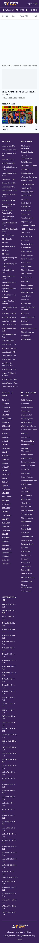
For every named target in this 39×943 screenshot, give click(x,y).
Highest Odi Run (8, 341)
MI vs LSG (5, 512)
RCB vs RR (5, 556)
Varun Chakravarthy (29, 481)
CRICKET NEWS (32, 10)
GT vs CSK (5, 404)
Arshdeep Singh (27, 218)
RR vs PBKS (6, 545)
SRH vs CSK (6, 430)
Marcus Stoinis (27, 540)
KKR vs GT (5, 463)
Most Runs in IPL (8, 146)
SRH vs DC (6, 459)
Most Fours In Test (9, 325)
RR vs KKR (5, 500)
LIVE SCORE (6, 10)
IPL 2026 (5, 16)
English (29, 4)
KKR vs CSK (6, 407)
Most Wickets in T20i (10, 387)
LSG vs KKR (6, 489)
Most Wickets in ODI (9, 379)
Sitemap (19, 939)
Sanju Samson (26, 274)
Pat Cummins (26, 521)
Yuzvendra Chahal (28, 225)
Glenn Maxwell (27, 536)
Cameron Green (27, 244)
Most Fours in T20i (9, 369)
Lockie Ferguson (27, 285)
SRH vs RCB (6, 564)
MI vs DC (5, 445)
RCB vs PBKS (6, 549)
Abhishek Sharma (28, 229)
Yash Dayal (25, 300)
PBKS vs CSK (6, 418)
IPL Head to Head (8, 246)
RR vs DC (5, 452)
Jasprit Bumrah (27, 255)
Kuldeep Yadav (27, 454)
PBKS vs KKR (6, 497)
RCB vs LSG (6, 523)
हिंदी (36, 4)
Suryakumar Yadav (28, 462)
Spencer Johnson (27, 184)
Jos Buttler (25, 559)
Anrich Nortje (26, 188)
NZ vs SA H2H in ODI (10, 877)
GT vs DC (5, 433)
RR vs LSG (5, 519)
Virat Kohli (25, 404)
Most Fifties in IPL (8, 159)
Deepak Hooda (27, 152)
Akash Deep (25, 503)
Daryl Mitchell (26, 251)
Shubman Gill (26, 415)
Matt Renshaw (26, 581)
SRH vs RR (5, 560)
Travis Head (25, 525)
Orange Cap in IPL (9, 183)
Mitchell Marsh (27, 518)
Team (14, 16)
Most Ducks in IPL (8, 163)
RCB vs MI (5, 538)
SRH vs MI (5, 541)
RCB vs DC (6, 456)
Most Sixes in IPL (8, 187)
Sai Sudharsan (26, 514)
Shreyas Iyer (26, 214)
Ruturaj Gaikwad (27, 292)
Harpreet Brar (26, 236)
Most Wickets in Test (9, 383)
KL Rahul (24, 199)
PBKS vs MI (6, 530)
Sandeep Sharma (28, 289)
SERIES (19, 10)
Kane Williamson (27, 259)
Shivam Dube (26, 492)
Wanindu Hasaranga (29, 177)
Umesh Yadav (26, 325)
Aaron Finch (25, 296)
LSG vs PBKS (6, 515)
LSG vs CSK (6, 411)
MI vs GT (5, 471)
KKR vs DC (6, 437)
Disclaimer (28, 932)
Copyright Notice (9, 936)
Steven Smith (26, 529)
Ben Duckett (26, 555)
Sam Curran (25, 233)
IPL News (5, 250)
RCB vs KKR (6, 504)
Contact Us (19, 932)
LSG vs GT (5, 467)
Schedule (36, 16)
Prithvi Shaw (26, 210)
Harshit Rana (26, 248)
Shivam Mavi (26, 339)
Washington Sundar (29, 166)
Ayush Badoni (26, 422)
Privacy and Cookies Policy (26, 936)
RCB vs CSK (6, 426)
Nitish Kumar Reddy (29, 430)
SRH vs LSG (6, 526)
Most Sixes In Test (8, 359)
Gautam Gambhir (28, 317)
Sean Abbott (26, 566)
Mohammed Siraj (28, 441)
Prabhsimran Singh (28, 328)
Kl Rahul (24, 433)
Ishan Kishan (26, 499)
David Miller (25, 207)
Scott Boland (26, 262)
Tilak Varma (25, 469)
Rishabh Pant (26, 507)
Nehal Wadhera (27, 173)
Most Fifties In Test (9, 317)
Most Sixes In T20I (9, 356)
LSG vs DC (5, 441)
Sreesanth (25, 321)
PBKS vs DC (6, 448)
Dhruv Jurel (25, 437)
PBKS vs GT (6, 474)
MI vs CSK (5, 415)
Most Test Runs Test (9, 348)
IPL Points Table (8, 235)
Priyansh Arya (26, 221)
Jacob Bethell (26, 203)
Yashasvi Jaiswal (27, 192)
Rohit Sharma (26, 400)
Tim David (25, 169)
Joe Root (24, 548)
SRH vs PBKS (6, 553)
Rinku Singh (25, 473)
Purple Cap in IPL (8, 179)
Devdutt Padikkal (27, 510)
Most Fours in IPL (8, 200)
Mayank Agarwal (27, 332)
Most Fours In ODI (9, 321)
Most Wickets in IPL (9, 149)
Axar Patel (25, 488)
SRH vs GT (5, 485)
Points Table (24, 16)
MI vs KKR (5, 493)
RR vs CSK (5, 422)
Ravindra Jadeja (27, 418)
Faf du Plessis (26, 277)
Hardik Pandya (27, 266)
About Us (10, 932)
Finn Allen (25, 240)
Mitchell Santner (27, 270)
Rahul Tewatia (26, 162)
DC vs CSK (5, 400)
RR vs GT (5, 478)
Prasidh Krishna (27, 458)
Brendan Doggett (28, 577)
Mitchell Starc (26, 195)
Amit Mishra (26, 336)
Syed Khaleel (26, 303)
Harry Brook (26, 551)
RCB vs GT (5, 482)
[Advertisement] (19, 40)
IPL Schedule (7, 239)
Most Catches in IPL (9, 190)
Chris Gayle (25, 281)
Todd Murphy (26, 574)
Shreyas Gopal (26, 180)
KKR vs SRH (6, 508)
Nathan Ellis (25, 570)
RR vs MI (5, 534)
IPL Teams (6, 254)
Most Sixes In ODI (8, 352)
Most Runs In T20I (9, 344)
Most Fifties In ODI (9, 313)
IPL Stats (5, 243)
